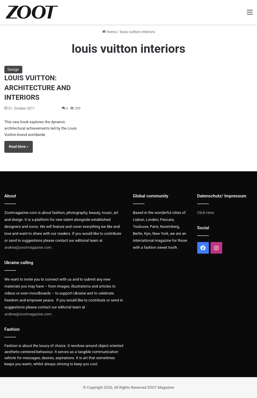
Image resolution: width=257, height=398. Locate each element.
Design (13, 69)
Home (109, 32)
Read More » (18, 147)
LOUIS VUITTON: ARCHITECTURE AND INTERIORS (37, 87)
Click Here (205, 212)
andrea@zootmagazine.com (28, 247)
